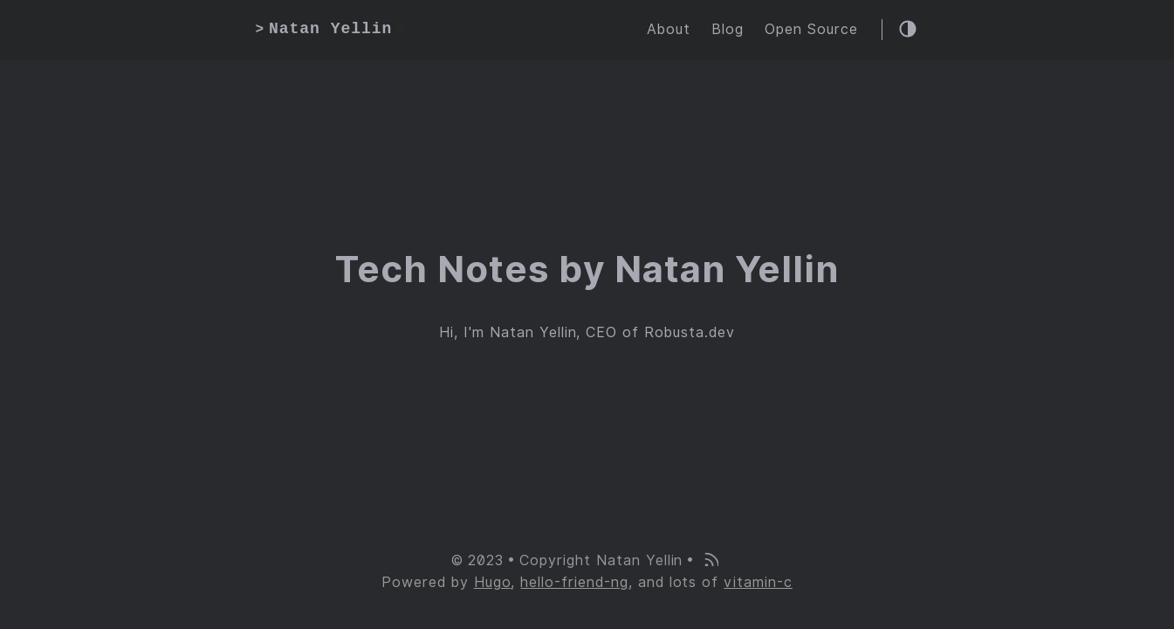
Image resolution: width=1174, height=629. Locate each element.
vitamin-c (758, 582)
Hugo (492, 582)
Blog (727, 29)
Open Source (811, 29)
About (668, 29)
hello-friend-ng (574, 582)
